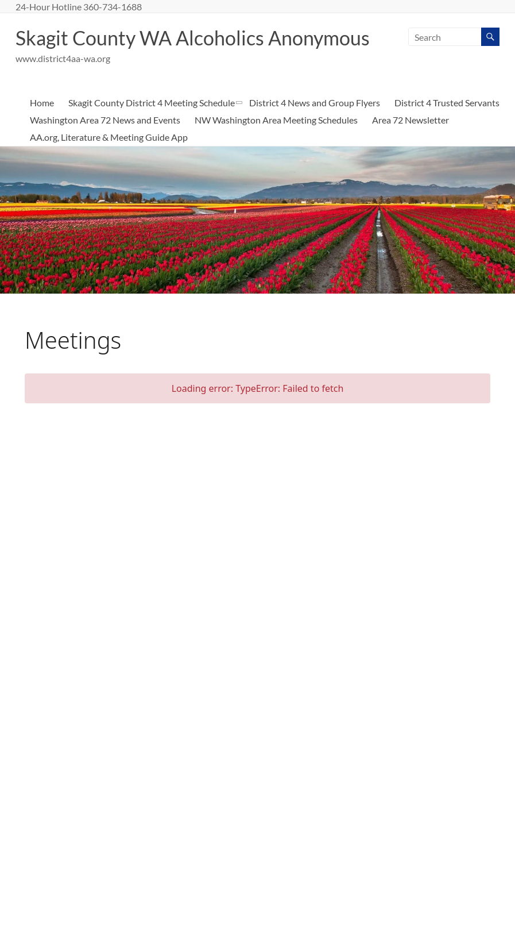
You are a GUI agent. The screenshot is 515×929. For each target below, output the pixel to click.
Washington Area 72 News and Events (105, 144)
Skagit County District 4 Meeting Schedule (151, 127)
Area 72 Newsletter (410, 144)
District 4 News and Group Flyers (314, 127)
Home (42, 127)
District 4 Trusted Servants (446, 127)
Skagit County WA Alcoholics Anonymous (201, 38)
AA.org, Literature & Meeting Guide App (109, 161)
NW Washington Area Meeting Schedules (276, 144)
